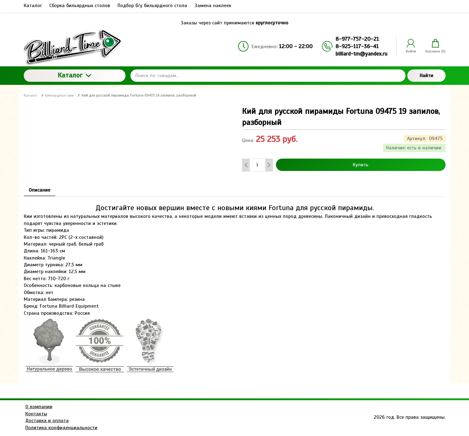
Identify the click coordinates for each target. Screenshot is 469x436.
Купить (360, 165)
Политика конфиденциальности (61, 428)
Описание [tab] (39, 190)
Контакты (36, 414)
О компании (38, 407)
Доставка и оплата (47, 420)
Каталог (74, 75)
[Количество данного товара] (257, 165)
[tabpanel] (235, 286)
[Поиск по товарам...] (267, 75)
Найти (426, 76)
